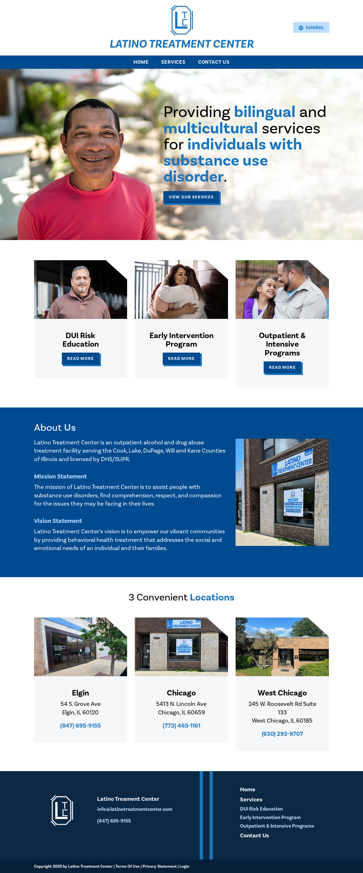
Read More (80, 358)
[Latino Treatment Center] (181, 19)
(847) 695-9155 (80, 725)
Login (184, 866)
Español (311, 28)
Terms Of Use (127, 866)
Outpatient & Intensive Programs (277, 826)
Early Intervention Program (270, 817)
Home (141, 62)
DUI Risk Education (261, 809)
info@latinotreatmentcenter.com (135, 809)
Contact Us (214, 62)
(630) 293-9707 (282, 734)
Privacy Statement (160, 866)
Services (173, 62)
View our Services (191, 197)
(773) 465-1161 (181, 725)
